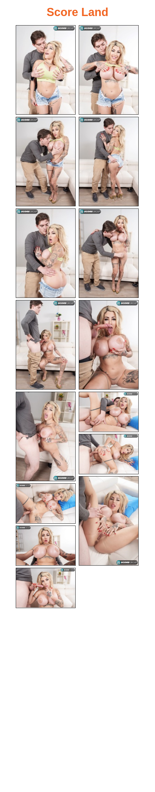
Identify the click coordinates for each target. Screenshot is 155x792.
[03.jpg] (46, 161)
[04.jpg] (109, 161)
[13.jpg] (46, 503)
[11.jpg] (109, 454)
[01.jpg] (46, 70)
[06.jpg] (109, 253)
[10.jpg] (109, 412)
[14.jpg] (46, 546)
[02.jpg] (109, 70)
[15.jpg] (46, 588)
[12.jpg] (109, 521)
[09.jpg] (46, 436)
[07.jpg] (46, 345)
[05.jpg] (46, 253)
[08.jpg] (109, 345)
